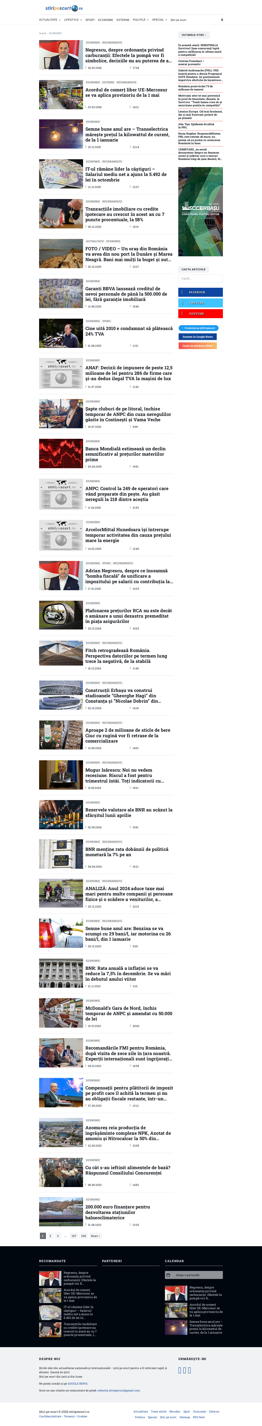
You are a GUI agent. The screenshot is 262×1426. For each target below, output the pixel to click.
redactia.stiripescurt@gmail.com (119, 1390)
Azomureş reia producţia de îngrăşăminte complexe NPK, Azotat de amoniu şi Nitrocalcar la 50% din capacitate (128, 1136)
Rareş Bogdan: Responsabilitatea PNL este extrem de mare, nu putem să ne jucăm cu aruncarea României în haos (199, 138)
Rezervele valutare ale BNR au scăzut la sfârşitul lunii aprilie (129, 812)
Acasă (42, 33)
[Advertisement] (131, 1295)
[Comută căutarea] (222, 19)
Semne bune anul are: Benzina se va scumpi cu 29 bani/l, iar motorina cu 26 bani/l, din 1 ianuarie (128, 933)
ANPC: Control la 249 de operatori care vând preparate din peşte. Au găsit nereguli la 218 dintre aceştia (127, 493)
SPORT (90, 19)
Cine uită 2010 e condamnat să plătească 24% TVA (129, 331)
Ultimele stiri (194, 34)
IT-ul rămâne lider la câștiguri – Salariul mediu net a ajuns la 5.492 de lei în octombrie (126, 174)
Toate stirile (158, 1411)
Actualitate (141, 1411)
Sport (186, 1411)
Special (152, 1417)
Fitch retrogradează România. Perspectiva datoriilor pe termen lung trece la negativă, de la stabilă (126, 655)
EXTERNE (123, 19)
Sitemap (185, 1417)
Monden (174, 1411)
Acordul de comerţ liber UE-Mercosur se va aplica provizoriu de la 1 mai (126, 92)
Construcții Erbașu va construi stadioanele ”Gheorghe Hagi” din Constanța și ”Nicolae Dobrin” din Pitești (121, 698)
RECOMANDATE (112, 42)
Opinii (107, 321)
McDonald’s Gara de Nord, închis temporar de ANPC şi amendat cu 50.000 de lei (128, 1013)
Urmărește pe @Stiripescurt (198, 328)
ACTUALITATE (95, 241)
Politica (140, 1417)
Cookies (82, 1416)
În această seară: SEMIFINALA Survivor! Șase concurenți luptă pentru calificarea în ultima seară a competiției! (200, 49)
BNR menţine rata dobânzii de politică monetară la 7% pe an (126, 851)
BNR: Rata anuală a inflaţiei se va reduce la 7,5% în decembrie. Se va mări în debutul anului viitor (128, 973)
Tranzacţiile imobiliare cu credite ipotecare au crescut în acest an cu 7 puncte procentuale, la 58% (124, 214)
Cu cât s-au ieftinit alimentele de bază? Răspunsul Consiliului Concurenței (127, 1170)
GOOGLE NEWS (77, 1383)
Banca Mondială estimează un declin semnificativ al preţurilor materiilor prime (125, 454)
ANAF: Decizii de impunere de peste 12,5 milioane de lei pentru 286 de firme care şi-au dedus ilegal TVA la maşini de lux (129, 373)
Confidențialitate (50, 1416)
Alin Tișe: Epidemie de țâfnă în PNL (196, 125)
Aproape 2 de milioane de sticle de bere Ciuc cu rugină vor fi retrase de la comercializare (127, 735)
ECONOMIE (105, 19)
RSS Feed (199, 1417)
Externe (214, 1411)
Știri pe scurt (178, 19)
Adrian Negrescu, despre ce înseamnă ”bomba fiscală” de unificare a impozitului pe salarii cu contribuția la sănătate (127, 579)
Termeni (69, 1416)
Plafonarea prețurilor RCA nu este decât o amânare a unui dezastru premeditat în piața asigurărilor (128, 616)
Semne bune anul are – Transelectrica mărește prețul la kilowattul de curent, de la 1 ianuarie (127, 134)
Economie (199, 1411)
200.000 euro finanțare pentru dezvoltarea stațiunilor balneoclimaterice (117, 1212)
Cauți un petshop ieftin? (198, 345)
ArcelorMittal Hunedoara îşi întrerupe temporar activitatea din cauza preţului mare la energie (128, 535)
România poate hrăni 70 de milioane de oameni (195, 87)
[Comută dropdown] (60, 20)
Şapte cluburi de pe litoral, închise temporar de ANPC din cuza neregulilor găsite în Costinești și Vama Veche (128, 414)
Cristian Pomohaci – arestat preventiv (191, 62)
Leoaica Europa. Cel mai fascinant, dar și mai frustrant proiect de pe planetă (200, 114)
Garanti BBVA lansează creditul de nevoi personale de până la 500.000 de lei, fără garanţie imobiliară (126, 294)
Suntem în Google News (198, 336)
